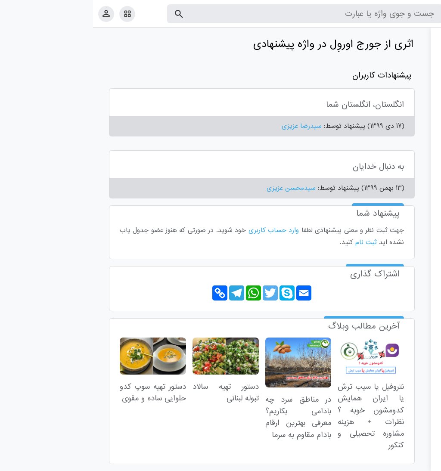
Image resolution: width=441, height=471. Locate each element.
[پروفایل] (13, 13)
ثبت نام (273, 242)
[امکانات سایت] (34, 13)
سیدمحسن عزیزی (198, 188)
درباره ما (364, 463)
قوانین (418, 463)
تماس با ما (392, 463)
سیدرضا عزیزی (209, 126)
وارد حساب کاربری (180, 230)
